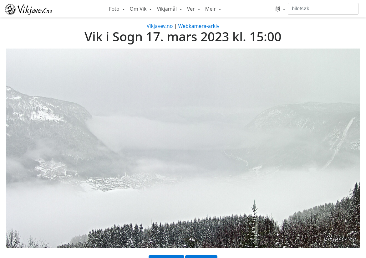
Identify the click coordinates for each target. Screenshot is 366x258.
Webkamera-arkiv (198, 26)
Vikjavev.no (160, 26)
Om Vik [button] (139, 8)
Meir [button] (211, 8)
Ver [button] (191, 8)
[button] (280, 9)
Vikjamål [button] (167, 8)
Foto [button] (115, 8)
